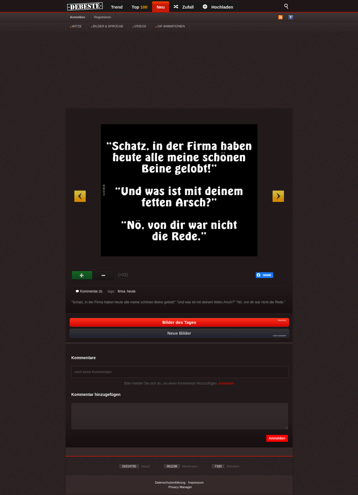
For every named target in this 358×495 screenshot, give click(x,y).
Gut (82, 275)
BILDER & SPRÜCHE (107, 26)
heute (131, 291)
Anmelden (77, 17)
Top (140, 7)
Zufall (184, 7)
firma (121, 291)
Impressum (196, 482)
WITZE (76, 26)
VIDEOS (139, 26)
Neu (161, 7)
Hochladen (218, 7)
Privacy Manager (180, 487)
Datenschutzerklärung (170, 482)
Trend (117, 7)
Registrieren (102, 17)
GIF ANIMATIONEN (170, 26)
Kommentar (89, 291)
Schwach (103, 275)
